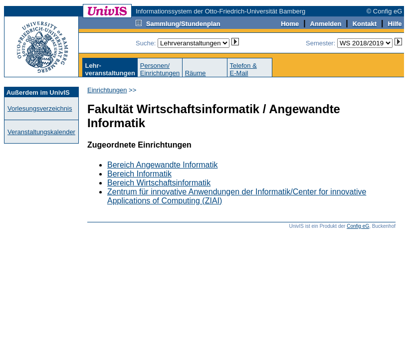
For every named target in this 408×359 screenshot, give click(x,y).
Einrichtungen (107, 90)
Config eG (358, 226)
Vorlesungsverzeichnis (39, 108)
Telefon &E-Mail (243, 69)
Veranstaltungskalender (41, 132)
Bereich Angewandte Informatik (162, 165)
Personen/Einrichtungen (160, 69)
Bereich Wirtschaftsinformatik (158, 183)
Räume (195, 73)
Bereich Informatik (139, 174)
